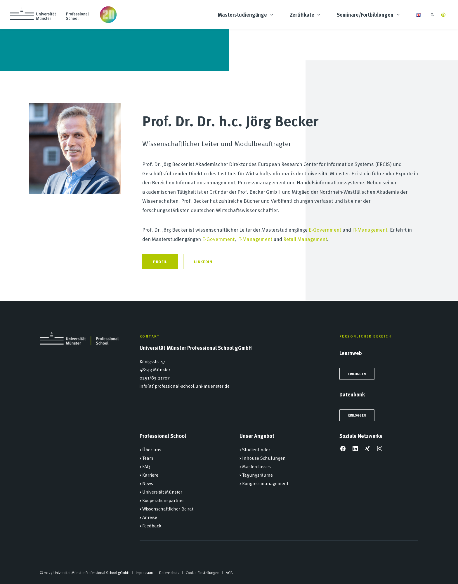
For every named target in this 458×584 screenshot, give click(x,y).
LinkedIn (203, 261)
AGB (229, 572)
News (147, 483)
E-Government (325, 229)
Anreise (149, 517)
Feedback (152, 525)
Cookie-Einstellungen (202, 572)
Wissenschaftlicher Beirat (167, 508)
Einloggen (357, 374)
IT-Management (369, 229)
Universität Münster (162, 491)
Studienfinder (256, 449)
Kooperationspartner (163, 500)
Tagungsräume (257, 474)
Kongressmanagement (265, 483)
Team (147, 457)
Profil (160, 261)
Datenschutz (169, 572)
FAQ (146, 466)
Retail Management (305, 238)
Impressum (144, 572)
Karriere (150, 474)
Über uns (151, 449)
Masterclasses (256, 466)
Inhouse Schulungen (264, 457)
